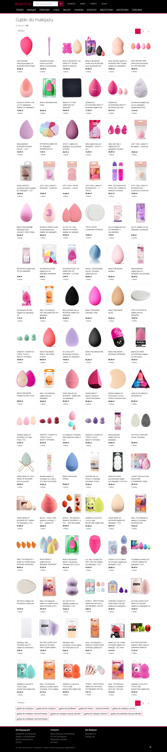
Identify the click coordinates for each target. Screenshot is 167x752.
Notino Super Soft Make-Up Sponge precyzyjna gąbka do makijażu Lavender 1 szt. (48, 628)
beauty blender (102, 708)
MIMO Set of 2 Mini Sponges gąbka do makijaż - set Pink (116, 625)
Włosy (67, 9)
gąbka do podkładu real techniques (32, 719)
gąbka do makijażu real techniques (32, 713)
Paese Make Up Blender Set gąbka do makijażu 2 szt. (25, 500)
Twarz (20, 9)
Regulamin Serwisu (58, 739)
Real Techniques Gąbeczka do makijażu (47, 376)
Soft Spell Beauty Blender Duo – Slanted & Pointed (140, 188)
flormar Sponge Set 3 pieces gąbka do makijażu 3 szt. (140, 542)
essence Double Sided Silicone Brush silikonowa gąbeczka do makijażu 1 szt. (48, 66)
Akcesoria (122, 9)
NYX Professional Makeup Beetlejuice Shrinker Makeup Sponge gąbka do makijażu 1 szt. (140, 628)
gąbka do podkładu (67, 708)
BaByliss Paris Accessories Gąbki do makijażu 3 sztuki (117, 459)
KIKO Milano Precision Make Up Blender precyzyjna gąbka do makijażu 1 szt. (26, 66)
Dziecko (91, 9)
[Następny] (148, 31)
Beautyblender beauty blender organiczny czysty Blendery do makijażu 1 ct (71, 545)
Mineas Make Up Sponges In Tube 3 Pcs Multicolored (48, 459)
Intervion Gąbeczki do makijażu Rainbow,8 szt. (48, 146)
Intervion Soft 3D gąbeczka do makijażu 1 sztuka (71, 271)
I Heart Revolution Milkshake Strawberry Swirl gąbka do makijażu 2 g (140, 462)
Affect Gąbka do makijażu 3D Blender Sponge (72, 146)
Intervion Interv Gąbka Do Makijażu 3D (25, 312)
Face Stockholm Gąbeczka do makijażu (138, 293)
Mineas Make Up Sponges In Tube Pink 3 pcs (24, 417)
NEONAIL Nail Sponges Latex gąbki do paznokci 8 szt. (72, 625)
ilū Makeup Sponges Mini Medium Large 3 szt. (72, 417)
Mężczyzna (106, 9)
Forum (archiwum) (58, 736)
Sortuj (21, 30)
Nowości (71, 4)
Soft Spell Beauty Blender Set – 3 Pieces (93, 188)
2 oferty (42, 72)
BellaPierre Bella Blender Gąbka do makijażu (71, 312)
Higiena (78, 9)
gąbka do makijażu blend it (96, 713)
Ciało (56, 9)
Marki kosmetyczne (24, 739)
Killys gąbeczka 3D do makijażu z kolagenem (116, 229)
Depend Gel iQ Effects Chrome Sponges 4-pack (92, 459)
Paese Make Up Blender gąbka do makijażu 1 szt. (116, 500)
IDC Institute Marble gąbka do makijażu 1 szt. (70, 584)
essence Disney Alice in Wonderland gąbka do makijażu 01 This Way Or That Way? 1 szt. (49, 232)
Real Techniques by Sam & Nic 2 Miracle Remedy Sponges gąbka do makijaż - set (117, 190)
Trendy (93, 4)
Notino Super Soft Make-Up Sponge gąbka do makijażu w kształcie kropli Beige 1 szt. (140, 586)
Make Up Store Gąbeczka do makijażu (69, 105)
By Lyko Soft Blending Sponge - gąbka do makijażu (71, 334)
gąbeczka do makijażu (46, 708)
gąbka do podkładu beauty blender (126, 713)
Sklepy (104, 4)
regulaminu (70, 747)
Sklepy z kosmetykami (25, 736)
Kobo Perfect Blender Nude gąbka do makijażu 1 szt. (26, 188)
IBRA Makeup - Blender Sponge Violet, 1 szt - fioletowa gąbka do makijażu (26, 149)
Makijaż (31, 9)
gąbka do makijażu (25, 708)
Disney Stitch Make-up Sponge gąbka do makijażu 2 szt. (117, 542)
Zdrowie (137, 9)
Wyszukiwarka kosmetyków (62, 733)
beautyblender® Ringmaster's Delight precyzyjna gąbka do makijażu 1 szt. (26, 232)
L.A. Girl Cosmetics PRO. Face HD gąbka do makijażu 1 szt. (94, 542)
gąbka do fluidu (86, 708)
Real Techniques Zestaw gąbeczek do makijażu (49, 312)
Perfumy (44, 9)
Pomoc (19, 742)
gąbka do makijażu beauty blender (65, 713)
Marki (82, 4)
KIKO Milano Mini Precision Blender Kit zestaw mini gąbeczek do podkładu (139, 66)
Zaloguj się (90, 736)
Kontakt (54, 742)
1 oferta (19, 72)
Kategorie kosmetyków (26, 733)
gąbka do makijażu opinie (123, 708)
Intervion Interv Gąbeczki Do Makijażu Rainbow (48, 271)
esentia (23, 3)
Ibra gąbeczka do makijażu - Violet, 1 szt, (93, 146)
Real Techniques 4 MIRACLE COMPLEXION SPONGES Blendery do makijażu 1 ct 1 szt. (26, 545)
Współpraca (90, 733)
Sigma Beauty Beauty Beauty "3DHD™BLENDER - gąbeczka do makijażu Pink (93, 379)
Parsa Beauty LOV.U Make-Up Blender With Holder (25, 459)
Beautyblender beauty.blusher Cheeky (47, 334)
